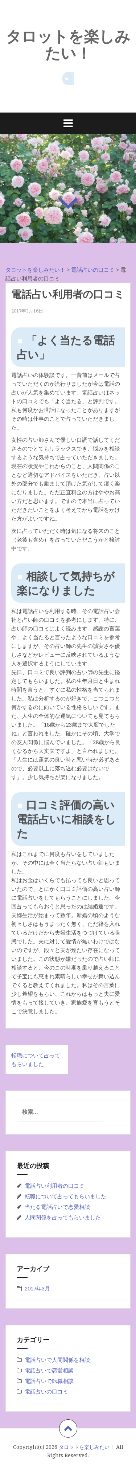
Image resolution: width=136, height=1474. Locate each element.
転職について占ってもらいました (65, 1196)
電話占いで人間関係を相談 (57, 1359)
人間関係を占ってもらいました (63, 1217)
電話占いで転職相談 (49, 1380)
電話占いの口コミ (46, 1391)
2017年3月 (37, 1288)
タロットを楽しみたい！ (68, 44)
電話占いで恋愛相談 (49, 1370)
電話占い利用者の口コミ (55, 1185)
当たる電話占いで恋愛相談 (57, 1206)
